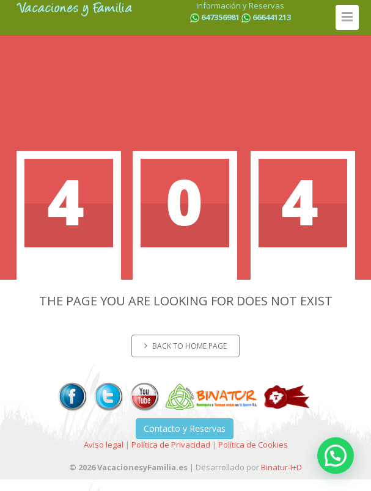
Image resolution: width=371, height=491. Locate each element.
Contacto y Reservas (185, 428)
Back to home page (185, 346)
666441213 (271, 17)
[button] (335, 455)
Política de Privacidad (170, 444)
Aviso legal (103, 444)
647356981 (220, 17)
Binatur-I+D (281, 467)
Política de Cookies (253, 444)
